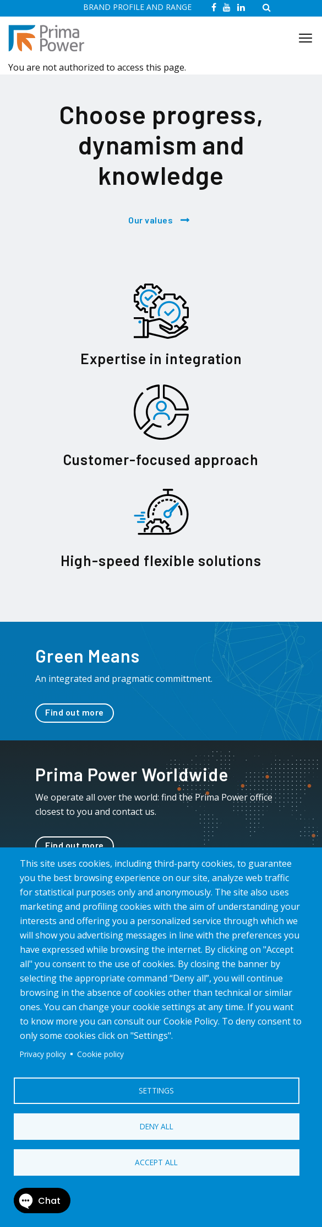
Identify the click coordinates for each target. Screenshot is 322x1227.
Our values (150, 220)
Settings (156, 1090)
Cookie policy (100, 1054)
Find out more (74, 712)
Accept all (156, 1162)
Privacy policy (43, 1054)
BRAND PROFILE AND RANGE (137, 7)
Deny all (156, 1126)
